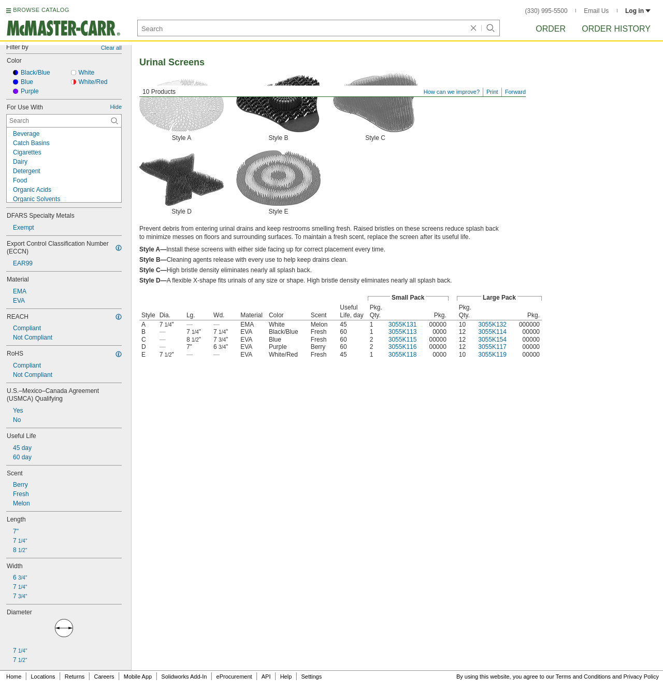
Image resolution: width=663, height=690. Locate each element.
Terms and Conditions (583, 676)
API (266, 676)
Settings (311, 676)
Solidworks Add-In (184, 676)
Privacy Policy (641, 676)
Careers (104, 676)
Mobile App (138, 676)
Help (286, 676)
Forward (515, 92)
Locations (43, 676)
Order (551, 28)
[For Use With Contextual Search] (64, 121)
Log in (638, 11)
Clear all (111, 48)
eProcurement (234, 676)
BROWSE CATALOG (41, 10)
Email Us (596, 11)
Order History (616, 28)
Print (492, 92)
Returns (75, 676)
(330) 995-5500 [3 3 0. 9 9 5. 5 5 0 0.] (546, 11)
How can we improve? (452, 92)
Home (13, 676)
